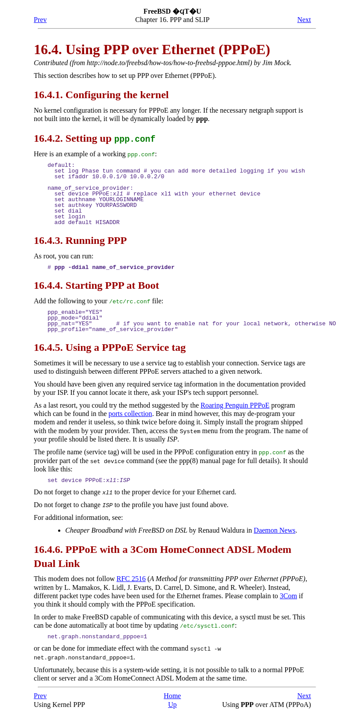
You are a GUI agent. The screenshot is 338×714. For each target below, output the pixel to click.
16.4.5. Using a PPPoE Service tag (110, 347)
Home (172, 694)
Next (304, 19)
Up (172, 702)
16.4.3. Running (80, 240)
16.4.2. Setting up (94, 138)
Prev (40, 19)
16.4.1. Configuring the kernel (101, 94)
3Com (288, 594)
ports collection (130, 413)
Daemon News (275, 529)
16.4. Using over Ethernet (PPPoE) (152, 49)
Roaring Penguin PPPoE (235, 405)
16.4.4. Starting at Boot (96, 285)
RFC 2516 (131, 577)
